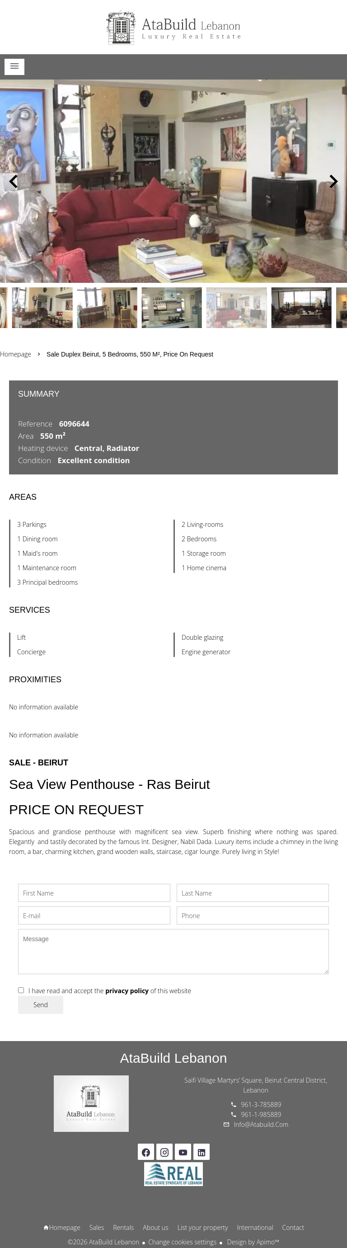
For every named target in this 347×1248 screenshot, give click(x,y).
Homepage (173, 27)
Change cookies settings (182, 1242)
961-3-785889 (261, 1104)
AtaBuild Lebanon (173, 1058)
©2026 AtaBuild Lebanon (103, 1242)
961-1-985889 (261, 1114)
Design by (252, 1242)
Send (40, 1004)
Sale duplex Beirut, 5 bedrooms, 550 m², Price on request (130, 354)
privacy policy (127, 990)
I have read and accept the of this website (109, 990)
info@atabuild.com (261, 1124)
